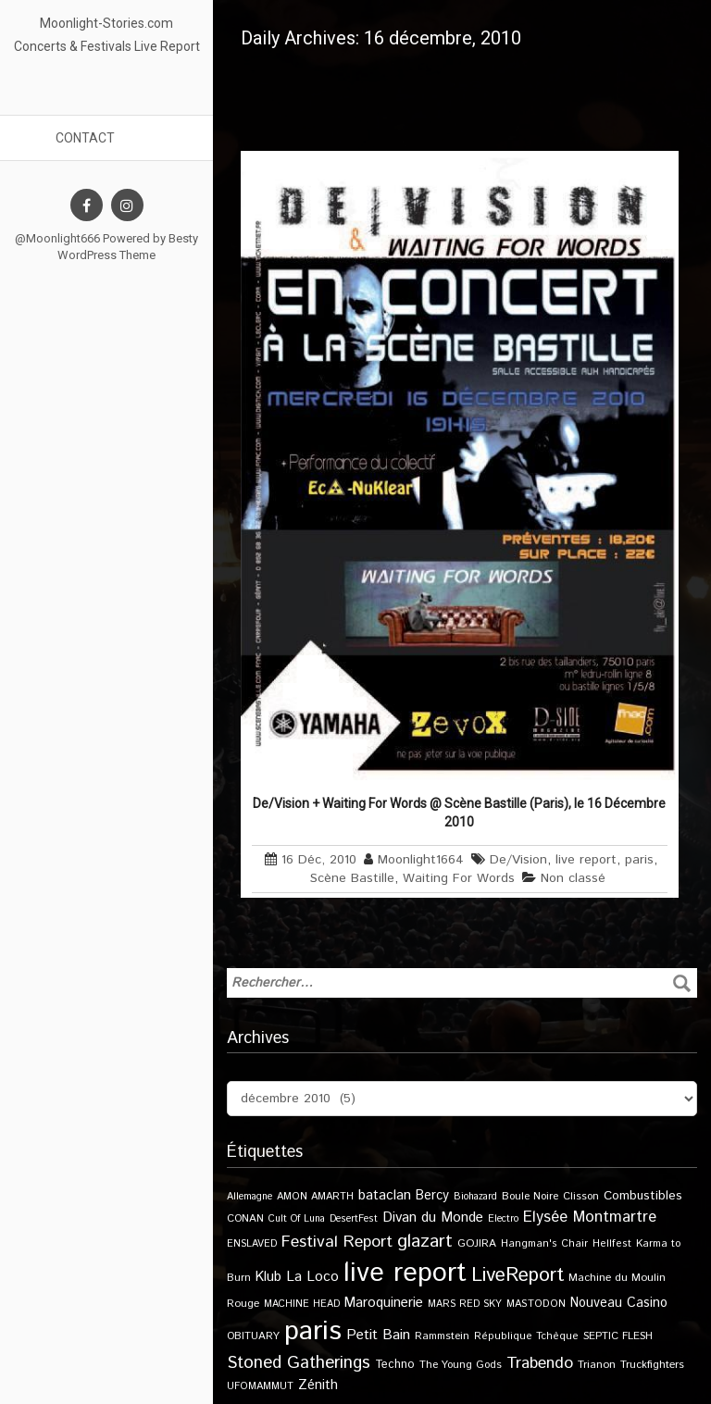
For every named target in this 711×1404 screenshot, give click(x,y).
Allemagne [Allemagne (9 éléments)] (249, 1196)
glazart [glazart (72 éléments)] (425, 1241)
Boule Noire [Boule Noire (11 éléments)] (530, 1196)
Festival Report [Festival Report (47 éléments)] (337, 1242)
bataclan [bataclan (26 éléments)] (384, 1196)
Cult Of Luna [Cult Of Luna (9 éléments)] (296, 1218)
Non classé (573, 878)
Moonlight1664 (421, 860)
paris (639, 860)
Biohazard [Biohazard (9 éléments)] (475, 1196)
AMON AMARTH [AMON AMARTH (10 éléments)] (315, 1196)
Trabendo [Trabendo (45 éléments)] (539, 1363)
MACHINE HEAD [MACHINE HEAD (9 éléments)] (302, 1304)
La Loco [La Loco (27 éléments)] (312, 1277)
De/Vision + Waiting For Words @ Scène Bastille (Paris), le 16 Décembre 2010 (459, 812)
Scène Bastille (352, 878)
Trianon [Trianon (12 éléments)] (597, 1365)
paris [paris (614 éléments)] (313, 1331)
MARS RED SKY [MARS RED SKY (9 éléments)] (465, 1304)
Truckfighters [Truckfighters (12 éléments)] (652, 1365)
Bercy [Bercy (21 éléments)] (432, 1196)
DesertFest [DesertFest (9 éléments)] (354, 1218)
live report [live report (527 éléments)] (405, 1273)
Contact (85, 137)
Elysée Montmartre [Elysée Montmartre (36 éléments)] (589, 1217)
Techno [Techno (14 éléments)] (395, 1364)
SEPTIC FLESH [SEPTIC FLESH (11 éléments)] (618, 1336)
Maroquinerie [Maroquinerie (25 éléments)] (383, 1302)
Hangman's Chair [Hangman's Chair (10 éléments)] (544, 1243)
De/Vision (518, 860)
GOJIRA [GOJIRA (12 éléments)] (476, 1243)
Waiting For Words (459, 878)
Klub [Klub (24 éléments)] (268, 1276)
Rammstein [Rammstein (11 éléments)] (442, 1336)
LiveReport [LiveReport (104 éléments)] (517, 1275)
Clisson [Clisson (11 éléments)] (581, 1196)
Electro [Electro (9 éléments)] (503, 1218)
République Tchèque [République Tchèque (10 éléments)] (526, 1336)
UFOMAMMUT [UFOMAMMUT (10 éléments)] (260, 1386)
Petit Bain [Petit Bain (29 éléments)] (378, 1335)
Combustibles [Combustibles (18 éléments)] (643, 1196)
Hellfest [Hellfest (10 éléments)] (611, 1243)
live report (586, 860)
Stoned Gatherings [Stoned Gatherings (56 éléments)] (298, 1362)
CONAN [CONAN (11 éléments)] (245, 1218)
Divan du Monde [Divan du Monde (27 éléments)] (432, 1218)
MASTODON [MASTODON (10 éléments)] (536, 1304)
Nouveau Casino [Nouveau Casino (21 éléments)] (618, 1303)
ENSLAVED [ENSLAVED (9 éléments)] (252, 1243)
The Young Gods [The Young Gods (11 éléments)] (460, 1365)
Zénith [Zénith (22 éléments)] (318, 1385)
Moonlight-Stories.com (106, 23)
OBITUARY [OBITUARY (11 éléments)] (253, 1336)
